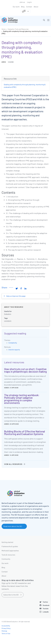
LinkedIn (46, 612)
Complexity (12, 343)
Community (6, 559)
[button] (44, 20)
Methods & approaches (10, 551)
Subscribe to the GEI (11, 595)
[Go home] (14, 20)
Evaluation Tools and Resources (18, 29)
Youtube (45, 608)
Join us (22, 2)
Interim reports (14, 350)
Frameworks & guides (10, 546)
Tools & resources (8, 555)
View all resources (13, 464)
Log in (29, 2)
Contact (29, 7)
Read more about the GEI (12, 526)
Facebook (46, 605)
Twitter (45, 602)
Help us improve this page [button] (16, 296)
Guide (11, 62)
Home (3, 29)
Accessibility (6, 626)
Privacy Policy (6, 628)
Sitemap (4, 631)
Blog (22, 7)
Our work (16, 7)
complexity (7, 321)
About (36, 7)
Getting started (7, 542)
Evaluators (7, 314)
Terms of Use (6, 633)
